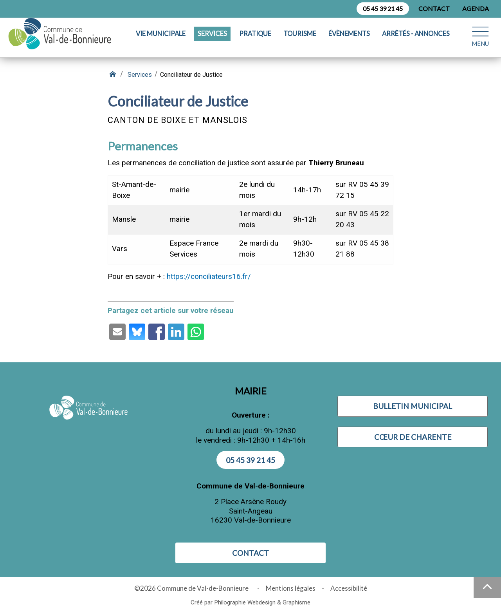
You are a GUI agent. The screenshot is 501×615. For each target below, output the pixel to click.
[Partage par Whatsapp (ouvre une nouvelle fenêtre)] (195, 332)
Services (212, 39)
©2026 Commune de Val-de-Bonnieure (192, 588)
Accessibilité (348, 588)
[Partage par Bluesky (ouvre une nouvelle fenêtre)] (137, 332)
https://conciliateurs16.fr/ (209, 276)
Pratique (255, 39)
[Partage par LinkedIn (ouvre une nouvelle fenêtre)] (176, 332)
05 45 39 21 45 (383, 8)
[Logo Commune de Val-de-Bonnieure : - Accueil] (65, 39)
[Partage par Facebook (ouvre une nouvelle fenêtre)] (156, 332)
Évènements (349, 39)
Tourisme (299, 39)
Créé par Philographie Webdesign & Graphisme (250, 602)
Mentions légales (290, 588)
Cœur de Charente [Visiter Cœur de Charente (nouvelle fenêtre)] (412, 436)
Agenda (475, 8)
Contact (434, 8)
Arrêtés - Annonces (416, 39)
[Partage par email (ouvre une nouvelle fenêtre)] (117, 332)
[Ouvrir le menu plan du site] (480, 39)
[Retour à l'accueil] (113, 74)
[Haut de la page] (487, 587)
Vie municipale (161, 39)
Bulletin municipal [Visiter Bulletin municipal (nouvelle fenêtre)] (412, 406)
